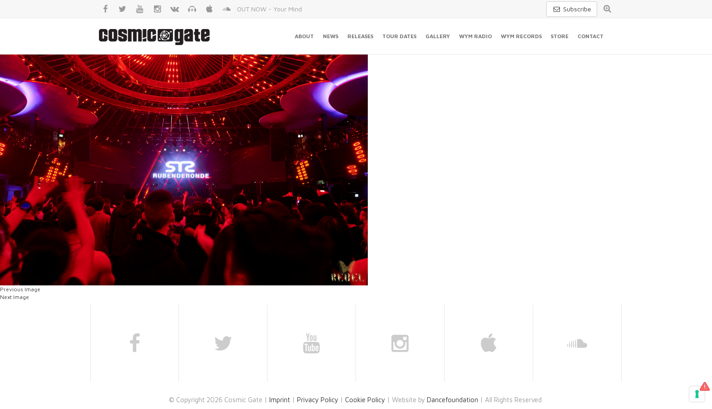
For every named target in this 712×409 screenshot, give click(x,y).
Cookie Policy (365, 400)
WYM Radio (475, 36)
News (330, 36)
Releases (360, 36)
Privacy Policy (317, 400)
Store (560, 36)
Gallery (437, 36)
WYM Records (521, 36)
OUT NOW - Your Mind (269, 9)
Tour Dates (399, 36)
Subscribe (571, 9)
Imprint (279, 400)
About (304, 36)
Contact (590, 36)
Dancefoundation (452, 400)
